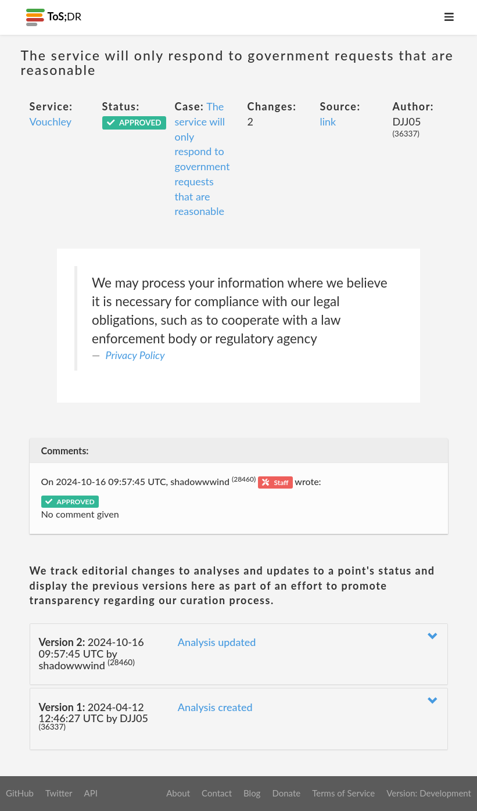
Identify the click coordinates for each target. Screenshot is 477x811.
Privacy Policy (135, 355)
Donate (286, 793)
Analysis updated (217, 642)
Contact (217, 793)
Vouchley (51, 121)
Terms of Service (343, 793)
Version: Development (428, 793)
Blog (251, 793)
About (178, 793)
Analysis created (215, 707)
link (328, 121)
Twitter (59, 793)
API (90, 793)
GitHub (20, 793)
